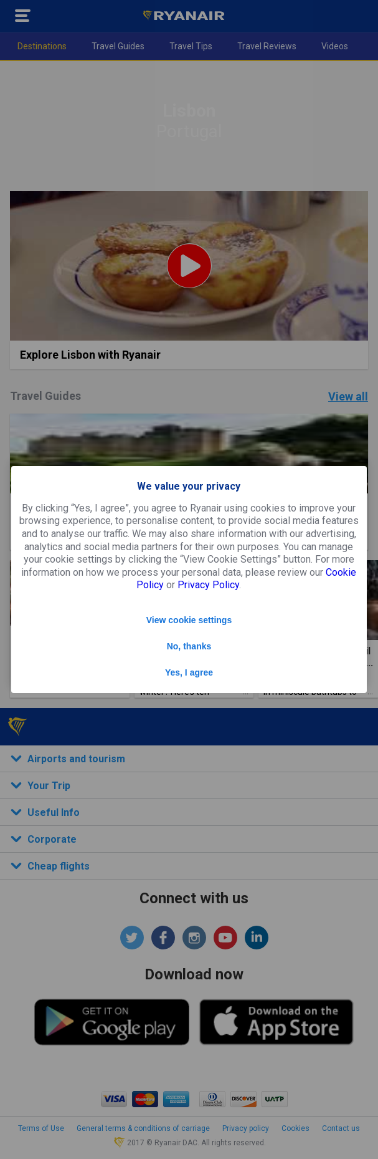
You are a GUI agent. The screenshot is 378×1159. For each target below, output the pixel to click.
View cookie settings (189, 620)
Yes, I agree (189, 672)
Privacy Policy (208, 585)
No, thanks (189, 646)
